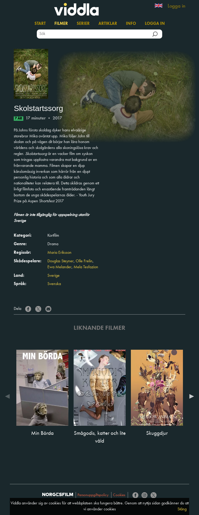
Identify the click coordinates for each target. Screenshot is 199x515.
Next (190, 396)
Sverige (53, 276)
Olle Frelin (84, 261)
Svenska (54, 284)
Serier (83, 24)
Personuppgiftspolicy (93, 495)
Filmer (61, 24)
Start (40, 24)
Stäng (182, 509)
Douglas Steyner (60, 261)
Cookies (119, 495)
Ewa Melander (59, 267)
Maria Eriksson (59, 253)
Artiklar (107, 24)
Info (131, 24)
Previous (8, 396)
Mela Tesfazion (86, 267)
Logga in (176, 6)
